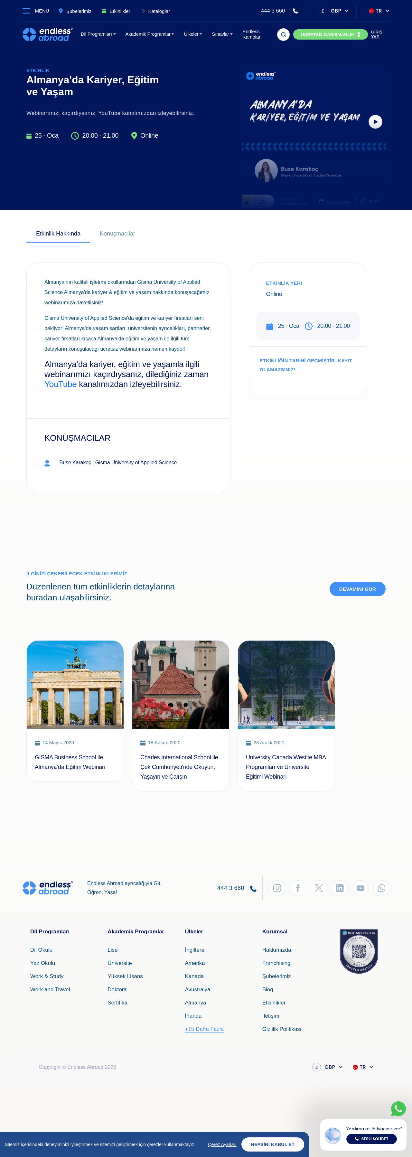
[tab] (58, 234)
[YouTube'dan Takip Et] (360, 888)
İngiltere (194, 950)
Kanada (194, 976)
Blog (267, 989)
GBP (329, 10)
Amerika (195, 963)
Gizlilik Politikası (282, 1029)
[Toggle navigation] (38, 11)
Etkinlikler (274, 1003)
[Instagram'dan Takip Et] (277, 888)
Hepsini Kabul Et (273, 1144)
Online (149, 135)
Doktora (117, 989)
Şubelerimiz (276, 976)
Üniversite (120, 963)
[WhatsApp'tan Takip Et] (381, 888)
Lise (112, 950)
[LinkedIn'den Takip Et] (340, 888)
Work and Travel (50, 989)
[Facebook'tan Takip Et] (298, 888)
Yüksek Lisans (125, 976)
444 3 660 (273, 11)
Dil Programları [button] (96, 34)
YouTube (60, 384)
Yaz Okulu (42, 963)
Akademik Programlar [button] (148, 34)
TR (375, 10)
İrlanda (193, 1016)
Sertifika (117, 1003)
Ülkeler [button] (191, 34)
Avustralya (197, 989)
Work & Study (47, 976)
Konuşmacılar (117, 233)
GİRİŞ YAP (376, 34)
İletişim (270, 1016)
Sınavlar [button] (220, 34)
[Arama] (283, 34)
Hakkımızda (276, 950)
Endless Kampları (252, 34)
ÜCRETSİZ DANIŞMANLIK (327, 34)
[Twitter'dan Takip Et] (319, 888)
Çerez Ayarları (222, 1144)
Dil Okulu (41, 950)
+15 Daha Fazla (204, 1029)
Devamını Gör (357, 589)
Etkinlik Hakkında (58, 233)
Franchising (276, 963)
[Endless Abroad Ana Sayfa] (48, 34)
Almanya (195, 1003)
